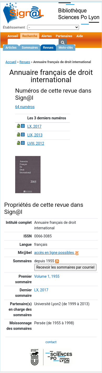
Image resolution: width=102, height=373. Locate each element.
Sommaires (30, 47)
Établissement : (15, 27)
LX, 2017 (34, 126)
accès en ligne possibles (56, 252)
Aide (79, 36)
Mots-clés (66, 47)
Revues (48, 47)
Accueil (13, 36)
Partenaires (64, 36)
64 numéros (25, 107)
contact (51, 342)
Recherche (29, 36)
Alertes (46, 36)
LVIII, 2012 (35, 143)
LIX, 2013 (34, 135)
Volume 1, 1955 (46, 276)
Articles (10, 47)
